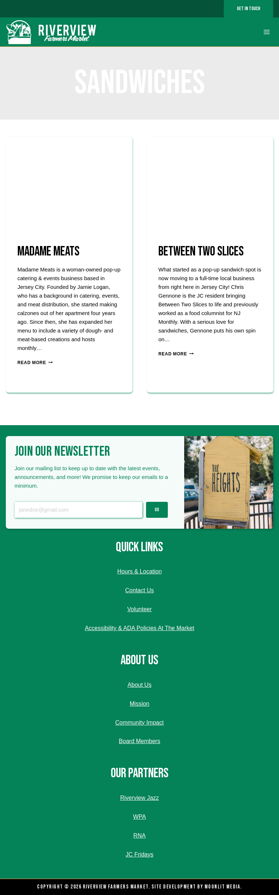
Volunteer (139, 609)
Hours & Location (139, 571)
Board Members (139, 741)
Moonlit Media (222, 886)
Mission (139, 704)
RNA (139, 835)
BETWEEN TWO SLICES (201, 251)
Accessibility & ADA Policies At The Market (139, 628)
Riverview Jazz (139, 798)
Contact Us (139, 590)
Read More (35, 362)
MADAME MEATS (48, 251)
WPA (139, 817)
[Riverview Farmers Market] (52, 32)
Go (157, 510)
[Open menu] (266, 32)
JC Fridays (139, 854)
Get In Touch (248, 8)
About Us (139, 685)
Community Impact (139, 722)
